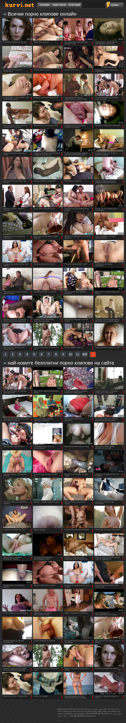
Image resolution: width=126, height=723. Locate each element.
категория (74, 5)
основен (44, 5)
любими (115, 5)
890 (84, 354)
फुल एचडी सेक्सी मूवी (93, 714)
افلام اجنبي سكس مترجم (97, 709)
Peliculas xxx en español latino (85, 711)
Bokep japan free (88, 716)
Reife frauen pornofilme (107, 711)
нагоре (119, 674)
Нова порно (59, 5)
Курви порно (62, 709)
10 (70, 354)
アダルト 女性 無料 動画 (71, 716)
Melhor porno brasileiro (76, 714)
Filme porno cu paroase (77, 709)
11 (77, 354)
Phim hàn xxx (106, 714)
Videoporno (67, 711)
